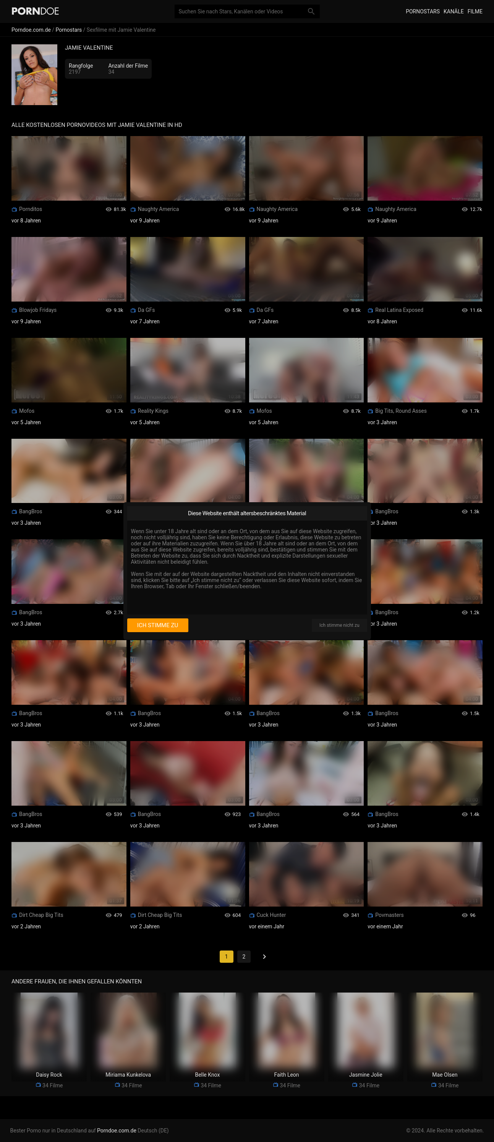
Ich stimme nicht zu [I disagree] (339, 625)
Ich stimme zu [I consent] (157, 625)
